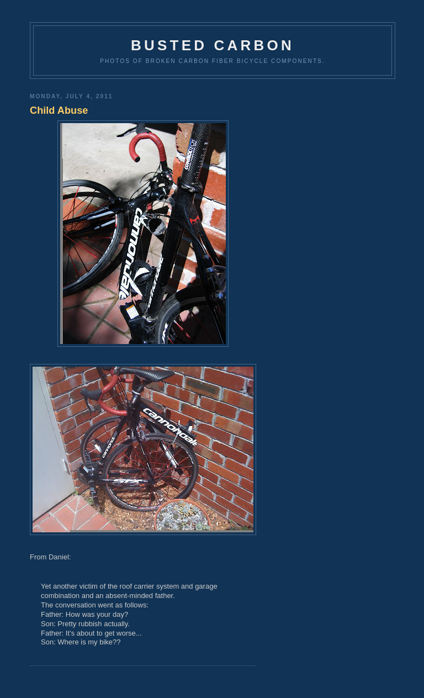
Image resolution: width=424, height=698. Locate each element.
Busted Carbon (212, 45)
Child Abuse (59, 110)
